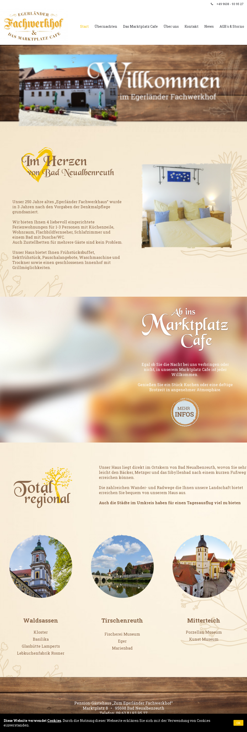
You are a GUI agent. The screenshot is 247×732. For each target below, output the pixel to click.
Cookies (54, 720)
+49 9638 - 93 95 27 (230, 4)
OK (238, 723)
